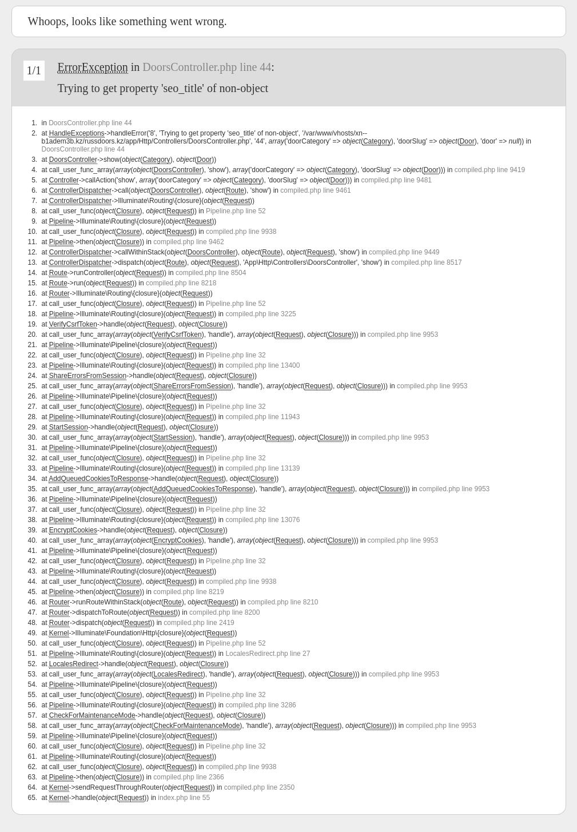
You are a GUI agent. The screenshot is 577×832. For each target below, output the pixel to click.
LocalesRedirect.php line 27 (267, 654)
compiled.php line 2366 (188, 777)
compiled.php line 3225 (260, 314)
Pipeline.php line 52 (236, 211)
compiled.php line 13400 (262, 365)
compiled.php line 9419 (490, 170)
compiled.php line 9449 (404, 252)
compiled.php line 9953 (403, 335)
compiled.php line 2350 (259, 787)
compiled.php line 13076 (262, 520)
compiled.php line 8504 (211, 273)
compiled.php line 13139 (262, 468)
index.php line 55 (184, 798)
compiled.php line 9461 (315, 190)
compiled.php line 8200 (224, 612)
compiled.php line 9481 (396, 180)
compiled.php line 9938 (241, 232)
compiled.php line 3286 (260, 705)
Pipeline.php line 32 (236, 355)
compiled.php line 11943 (262, 417)
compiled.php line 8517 (426, 262)
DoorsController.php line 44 (206, 67)
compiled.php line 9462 (188, 242)
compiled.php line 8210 (283, 602)
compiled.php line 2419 (199, 623)
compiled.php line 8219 (188, 592)
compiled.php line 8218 (181, 283)
